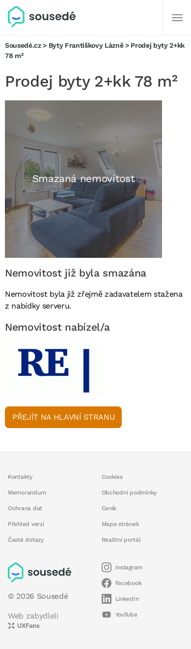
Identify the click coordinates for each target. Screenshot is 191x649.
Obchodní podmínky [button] (129, 492)
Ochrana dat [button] (25, 508)
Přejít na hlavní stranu (63, 417)
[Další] (177, 18)
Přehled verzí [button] (26, 524)
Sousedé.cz (23, 45)
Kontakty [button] (20, 476)
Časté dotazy (26, 539)
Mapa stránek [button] (120, 524)
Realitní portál (121, 539)
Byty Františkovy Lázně (86, 45)
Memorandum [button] (27, 492)
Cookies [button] (112, 476)
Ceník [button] (109, 508)
